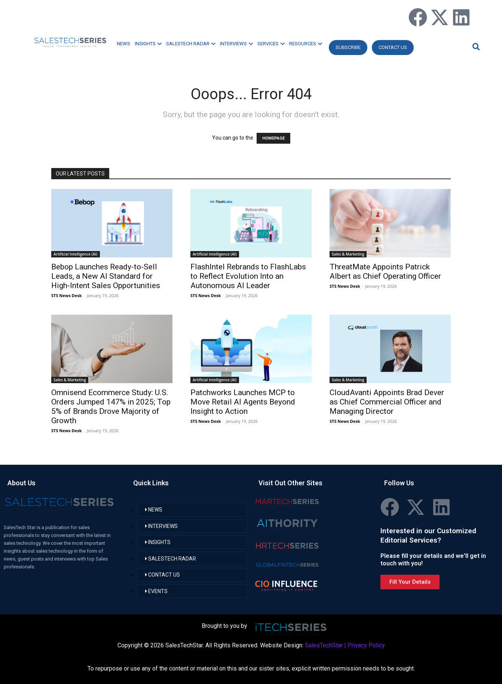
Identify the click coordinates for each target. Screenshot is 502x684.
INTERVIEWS (236, 43)
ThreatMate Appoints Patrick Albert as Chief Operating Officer (385, 271)
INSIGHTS (148, 43)
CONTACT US (393, 47)
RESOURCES (305, 43)
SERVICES (271, 43)
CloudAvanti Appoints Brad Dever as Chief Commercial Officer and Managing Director (387, 402)
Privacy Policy (366, 645)
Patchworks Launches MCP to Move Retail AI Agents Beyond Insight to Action (242, 402)
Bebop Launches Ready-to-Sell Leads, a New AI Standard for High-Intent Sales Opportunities (105, 276)
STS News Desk (66, 295)
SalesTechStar (324, 645)
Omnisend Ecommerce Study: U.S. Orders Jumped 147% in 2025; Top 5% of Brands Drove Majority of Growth (111, 406)
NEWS (123, 43)
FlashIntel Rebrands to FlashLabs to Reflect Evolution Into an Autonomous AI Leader (248, 276)
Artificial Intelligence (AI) (75, 254)
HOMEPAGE (273, 138)
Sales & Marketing (348, 254)
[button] (475, 46)
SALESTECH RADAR (190, 43)
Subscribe (348, 47)
